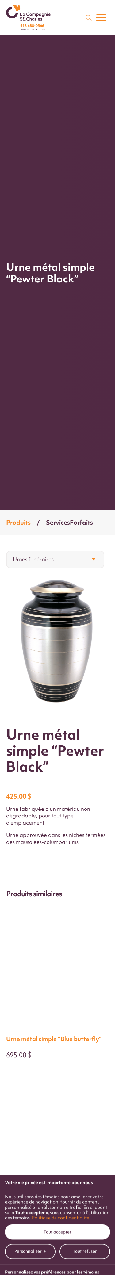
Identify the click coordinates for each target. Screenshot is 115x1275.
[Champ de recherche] (88, 17)
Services (58, 522)
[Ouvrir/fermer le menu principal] (101, 17)
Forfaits (81, 522)
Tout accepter (57, 1096)
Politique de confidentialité (60, 1082)
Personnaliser (30, 1116)
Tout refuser (85, 1116)
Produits (18, 522)
